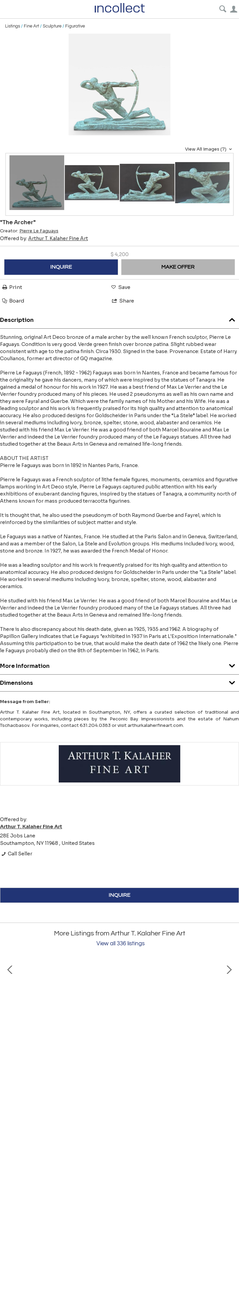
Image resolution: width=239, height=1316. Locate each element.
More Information (119, 664)
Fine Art (31, 26)
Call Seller (16, 854)
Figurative (75, 26)
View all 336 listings (120, 944)
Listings (12, 26)
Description (119, 318)
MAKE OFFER (178, 267)
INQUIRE (61, 267)
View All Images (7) (209, 149)
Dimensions (119, 681)
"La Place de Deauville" (207, 1081)
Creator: (29, 231)
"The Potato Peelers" (81, 1081)
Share (122, 300)
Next (228, 1020)
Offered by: (44, 238)
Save (120, 287)
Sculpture (52, 26)
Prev (10, 1020)
